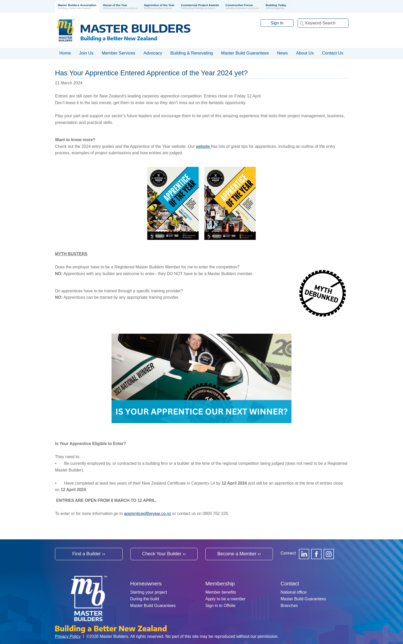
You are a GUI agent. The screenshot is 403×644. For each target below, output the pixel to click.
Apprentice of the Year (159, 7)
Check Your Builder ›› (164, 553)
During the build (144, 599)
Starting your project (148, 592)
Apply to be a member (225, 599)
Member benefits (220, 592)
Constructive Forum (242, 7)
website (203, 146)
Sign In (277, 23)
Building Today (276, 7)
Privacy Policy (68, 636)
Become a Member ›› (239, 553)
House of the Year (120, 7)
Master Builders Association (77, 7)
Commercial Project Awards (200, 7)
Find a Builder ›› (88, 553)
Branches (289, 605)
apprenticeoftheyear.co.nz (147, 513)
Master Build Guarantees (153, 605)
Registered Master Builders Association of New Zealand (124, 30)
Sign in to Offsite (220, 605)
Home (65, 53)
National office (294, 592)
